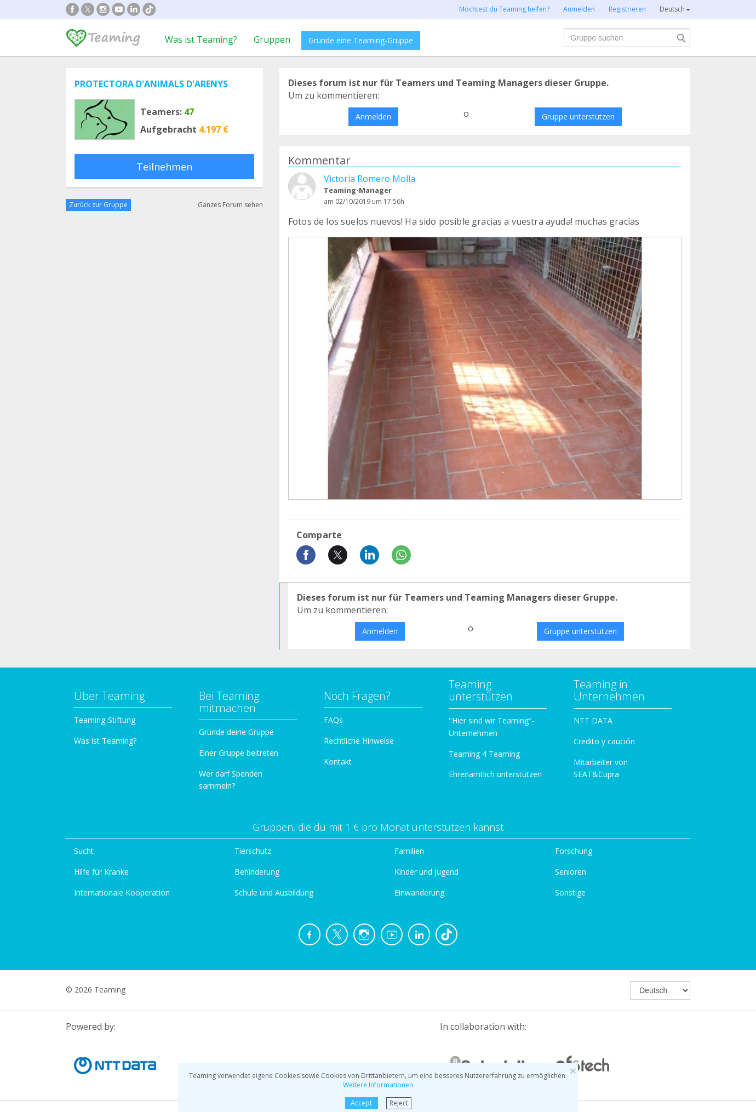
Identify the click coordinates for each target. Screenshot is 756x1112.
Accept (361, 1103)
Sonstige (570, 892)
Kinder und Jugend (426, 871)
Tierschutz (252, 851)
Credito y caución (604, 741)
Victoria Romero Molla (369, 179)
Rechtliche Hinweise (359, 740)
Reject (399, 1103)
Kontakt (338, 761)
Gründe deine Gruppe (236, 732)
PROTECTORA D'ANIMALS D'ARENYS (151, 84)
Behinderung (256, 871)
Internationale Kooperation (122, 892)
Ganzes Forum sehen (230, 204)
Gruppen (272, 39)
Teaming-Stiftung (104, 720)
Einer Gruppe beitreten (238, 753)
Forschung (573, 851)
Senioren (570, 871)
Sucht (84, 851)
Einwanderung (419, 892)
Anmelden (373, 116)
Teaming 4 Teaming (484, 754)
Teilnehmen (164, 166)
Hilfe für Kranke (101, 871)
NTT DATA (593, 720)
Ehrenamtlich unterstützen (495, 774)
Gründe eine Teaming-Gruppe (360, 40)
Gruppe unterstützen (578, 116)
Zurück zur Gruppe (98, 204)
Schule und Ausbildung (273, 892)
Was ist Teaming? (201, 39)
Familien (409, 851)
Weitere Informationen (378, 1085)
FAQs (333, 720)
